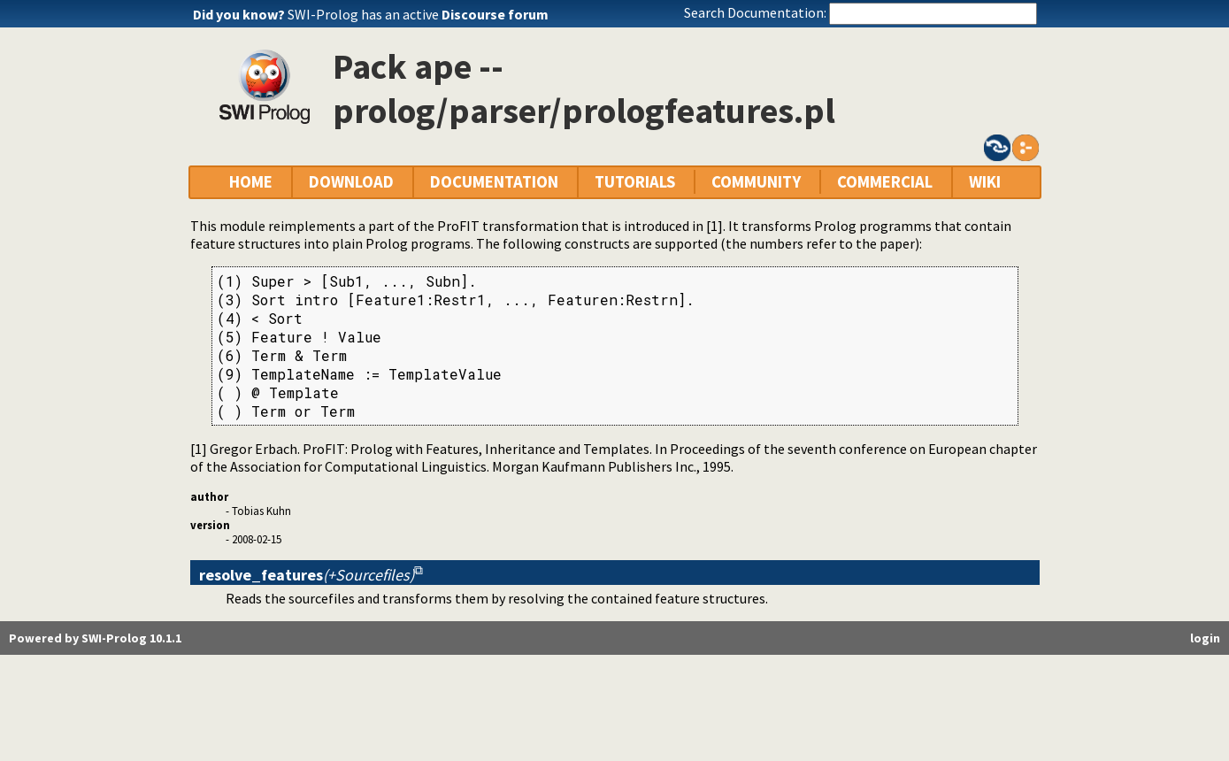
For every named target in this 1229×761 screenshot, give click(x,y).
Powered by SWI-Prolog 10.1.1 (95, 638)
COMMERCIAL (885, 182)
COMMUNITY (756, 182)
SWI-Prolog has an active (418, 14)
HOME (251, 182)
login (1205, 638)
